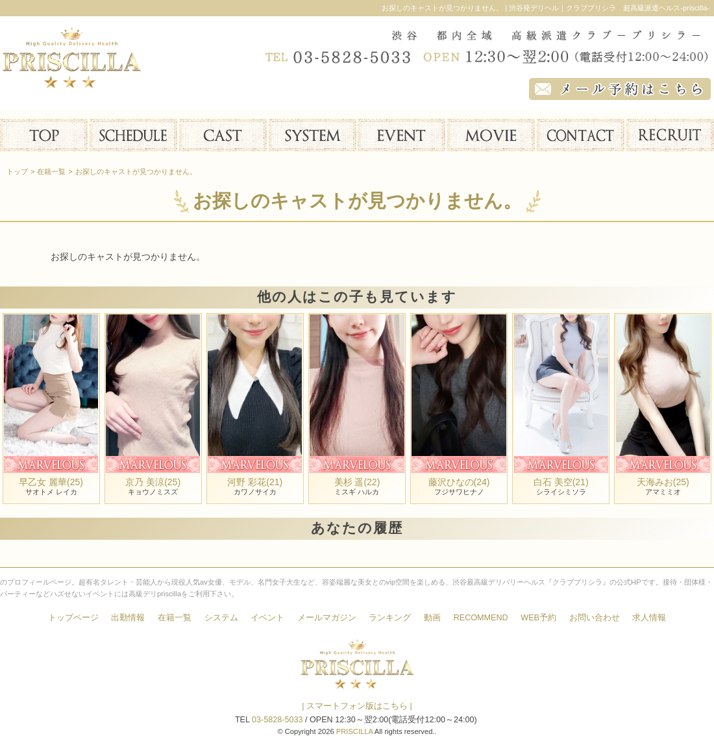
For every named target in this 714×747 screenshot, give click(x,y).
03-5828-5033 (277, 719)
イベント (267, 617)
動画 (432, 617)
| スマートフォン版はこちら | (357, 706)
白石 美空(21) (561, 482)
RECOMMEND (481, 617)
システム (221, 617)
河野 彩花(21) (254, 482)
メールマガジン (326, 617)
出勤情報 (128, 617)
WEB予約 (538, 617)
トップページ (73, 617)
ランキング (390, 617)
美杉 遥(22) (357, 482)
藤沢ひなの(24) (459, 482)
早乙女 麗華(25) (51, 482)
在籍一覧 (174, 617)
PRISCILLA (354, 731)
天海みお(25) (663, 482)
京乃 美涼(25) (152, 482)
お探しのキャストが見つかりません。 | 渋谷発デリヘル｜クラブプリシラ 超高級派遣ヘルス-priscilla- (545, 8)
